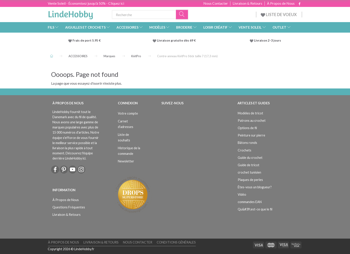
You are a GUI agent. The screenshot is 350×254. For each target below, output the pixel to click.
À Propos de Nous (281, 3)
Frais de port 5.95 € (87, 40)
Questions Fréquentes (68, 207)
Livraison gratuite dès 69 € (177, 40)
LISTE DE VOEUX (279, 14)
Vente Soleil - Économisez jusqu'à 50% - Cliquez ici (86, 3)
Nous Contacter (215, 3)
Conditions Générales (176, 242)
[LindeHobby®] (70, 14)
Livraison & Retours (247, 3)
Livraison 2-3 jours (267, 40)
